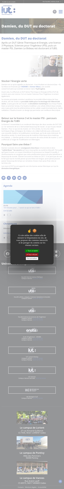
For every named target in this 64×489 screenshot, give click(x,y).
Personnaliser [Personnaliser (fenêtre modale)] (32, 258)
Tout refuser (32, 255)
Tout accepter (32, 251)
